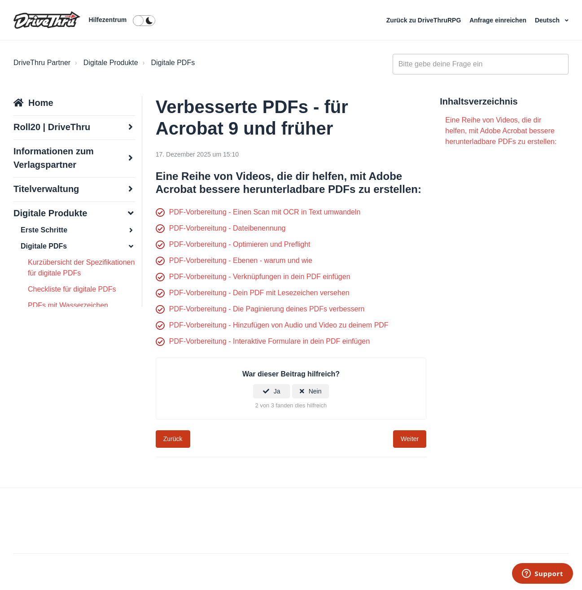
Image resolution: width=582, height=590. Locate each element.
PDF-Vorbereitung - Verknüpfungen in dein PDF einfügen (259, 276)
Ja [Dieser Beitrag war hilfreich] (277, 391)
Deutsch (548, 20)
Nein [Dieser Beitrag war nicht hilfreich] (315, 391)
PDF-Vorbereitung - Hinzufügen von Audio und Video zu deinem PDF (279, 325)
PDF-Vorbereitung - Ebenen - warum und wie (240, 260)
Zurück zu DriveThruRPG (424, 20)
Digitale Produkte (110, 62)
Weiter (410, 438)
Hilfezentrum (107, 19)
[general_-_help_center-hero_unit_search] (481, 64)
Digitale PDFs (173, 62)
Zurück (173, 438)
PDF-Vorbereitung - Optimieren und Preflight (240, 244)
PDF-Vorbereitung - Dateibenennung (227, 228)
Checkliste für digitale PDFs (72, 289)
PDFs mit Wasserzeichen (68, 305)
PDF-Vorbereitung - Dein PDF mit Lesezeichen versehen (259, 293)
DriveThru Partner (41, 62)
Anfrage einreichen (498, 20)
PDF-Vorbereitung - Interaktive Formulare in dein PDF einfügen (269, 341)
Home (40, 103)
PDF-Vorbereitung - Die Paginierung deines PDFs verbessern (267, 309)
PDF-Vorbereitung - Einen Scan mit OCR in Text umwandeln (265, 212)
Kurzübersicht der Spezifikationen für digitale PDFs (81, 267)
